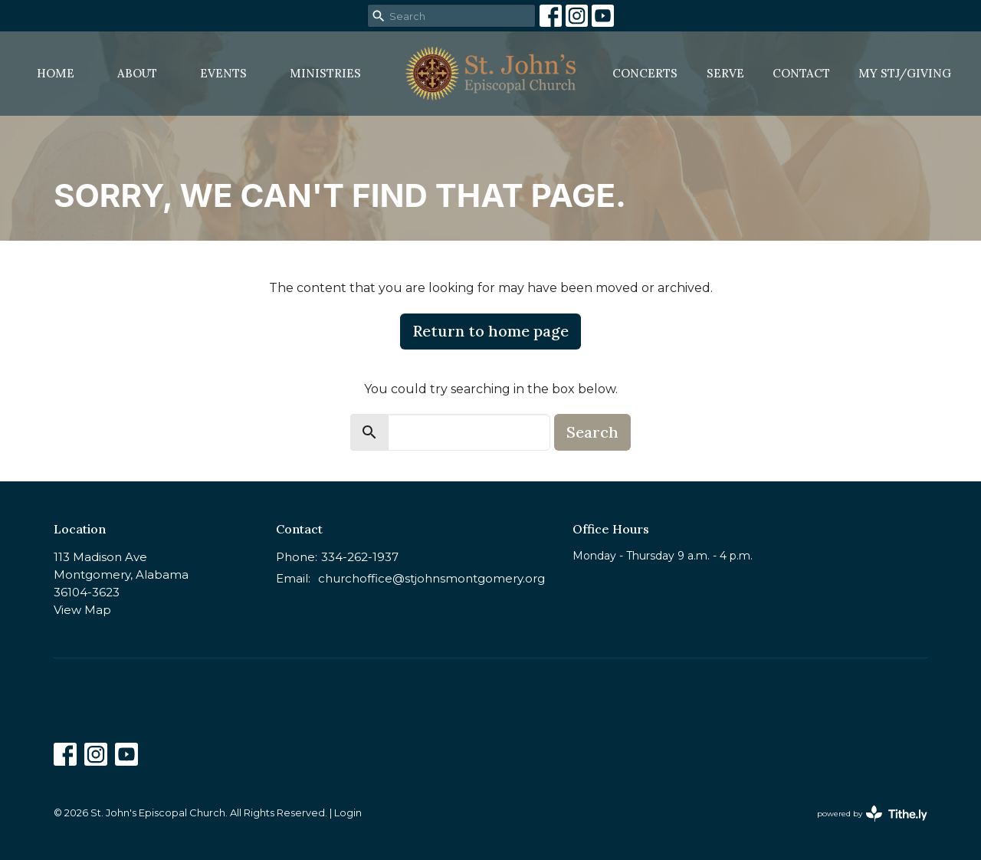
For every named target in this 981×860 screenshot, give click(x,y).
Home (55, 73)
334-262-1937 (360, 557)
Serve (725, 73)
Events (223, 73)
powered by (872, 814)
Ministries (325, 73)
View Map (82, 609)
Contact (801, 73)
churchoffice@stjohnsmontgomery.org (431, 578)
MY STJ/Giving (904, 73)
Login (348, 813)
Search (592, 431)
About (137, 73)
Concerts (645, 73)
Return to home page (490, 330)
